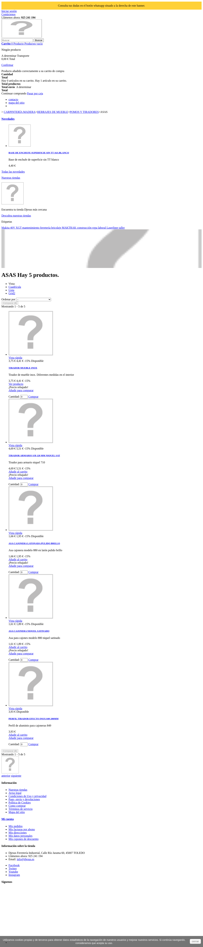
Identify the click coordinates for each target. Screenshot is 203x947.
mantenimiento (31, 227)
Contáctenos (8, 14)
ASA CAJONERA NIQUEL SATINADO (29, 631)
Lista (11, 290)
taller (122, 227)
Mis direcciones (18, 832)
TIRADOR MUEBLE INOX (23, 367)
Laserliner (113, 227)
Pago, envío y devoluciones (24, 799)
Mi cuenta (7, 819)
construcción (84, 227)
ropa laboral (99, 227)
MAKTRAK (69, 227)
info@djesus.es (25, 859)
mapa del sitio (17, 102)
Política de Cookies (20, 802)
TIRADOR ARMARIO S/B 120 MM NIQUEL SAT (34, 455)
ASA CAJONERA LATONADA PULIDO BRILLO (34, 543)
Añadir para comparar (21, 390)
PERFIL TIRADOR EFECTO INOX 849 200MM (34, 718)
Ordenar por (8, 299)
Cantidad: (14, 396)
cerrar (195, 941)
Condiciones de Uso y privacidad (27, 796)
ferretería (45, 227)
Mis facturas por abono (22, 829)
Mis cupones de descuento (23, 838)
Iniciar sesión (9, 11)
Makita (5, 227)
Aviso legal (15, 792)
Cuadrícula (15, 286)
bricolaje (56, 227)
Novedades (8, 118)
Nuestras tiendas (10, 177)
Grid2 (12, 293)
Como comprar (17, 805)
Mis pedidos (16, 826)
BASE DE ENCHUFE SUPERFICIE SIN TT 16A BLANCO (39, 152)
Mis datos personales (20, 835)
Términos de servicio (21, 808)
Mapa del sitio (17, 812)
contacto (13, 99)
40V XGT (16, 227)
